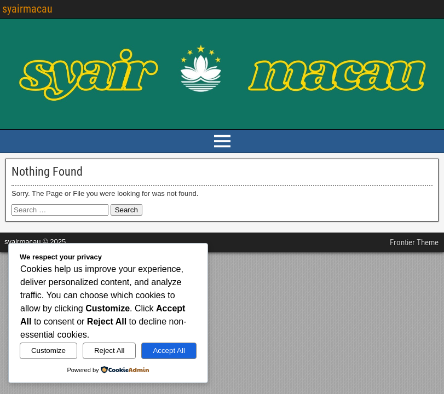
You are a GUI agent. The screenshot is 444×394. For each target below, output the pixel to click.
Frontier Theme (414, 242)
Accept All (169, 350)
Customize (48, 350)
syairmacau (27, 8)
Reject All (109, 350)
